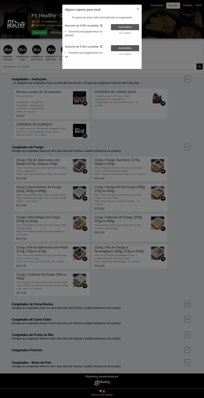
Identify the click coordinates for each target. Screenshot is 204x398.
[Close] (138, 9)
